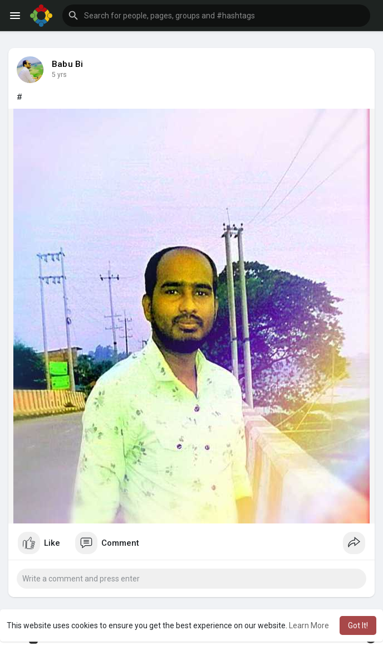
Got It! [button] (358, 625)
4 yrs (59, 75)
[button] (216, 15)
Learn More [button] (309, 625)
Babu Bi (67, 64)
